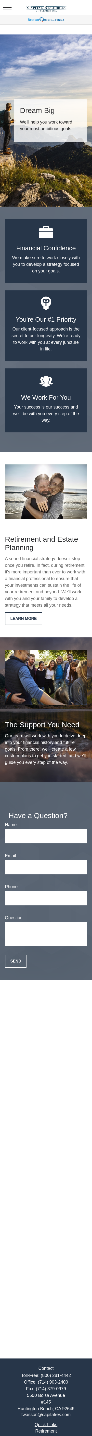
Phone (11, 886)
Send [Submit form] (15, 961)
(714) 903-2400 (53, 1382)
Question (14, 917)
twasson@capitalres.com (45, 1414)
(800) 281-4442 (56, 1375)
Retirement (46, 1431)
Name (11, 824)
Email (10, 855)
